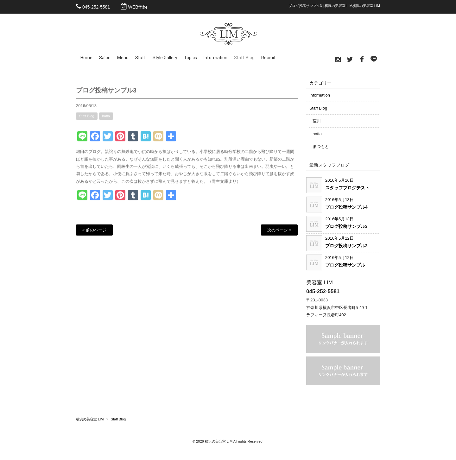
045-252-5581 (96, 6)
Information (319, 95)
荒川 (317, 120)
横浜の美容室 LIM (90, 419)
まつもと (321, 146)
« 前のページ (94, 230)
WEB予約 (137, 6)
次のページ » (279, 230)
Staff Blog (86, 119)
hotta (106, 119)
